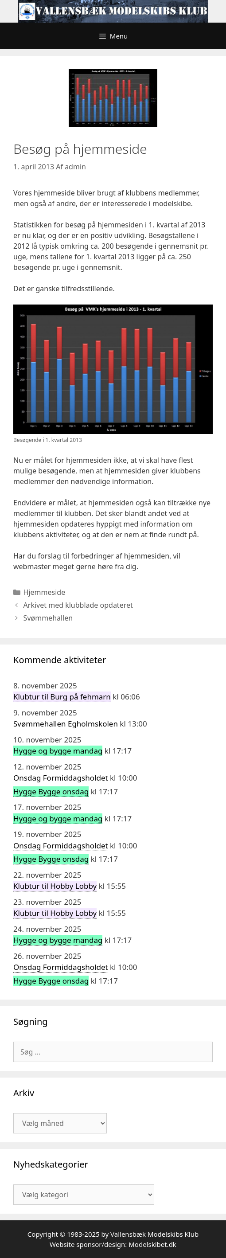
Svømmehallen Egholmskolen (65, 724)
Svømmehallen (48, 618)
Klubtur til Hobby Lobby (55, 886)
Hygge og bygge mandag (57, 751)
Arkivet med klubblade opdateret (78, 605)
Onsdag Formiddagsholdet (60, 778)
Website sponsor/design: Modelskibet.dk (113, 1244)
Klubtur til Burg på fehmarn (62, 697)
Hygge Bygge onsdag (51, 791)
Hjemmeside (44, 592)
